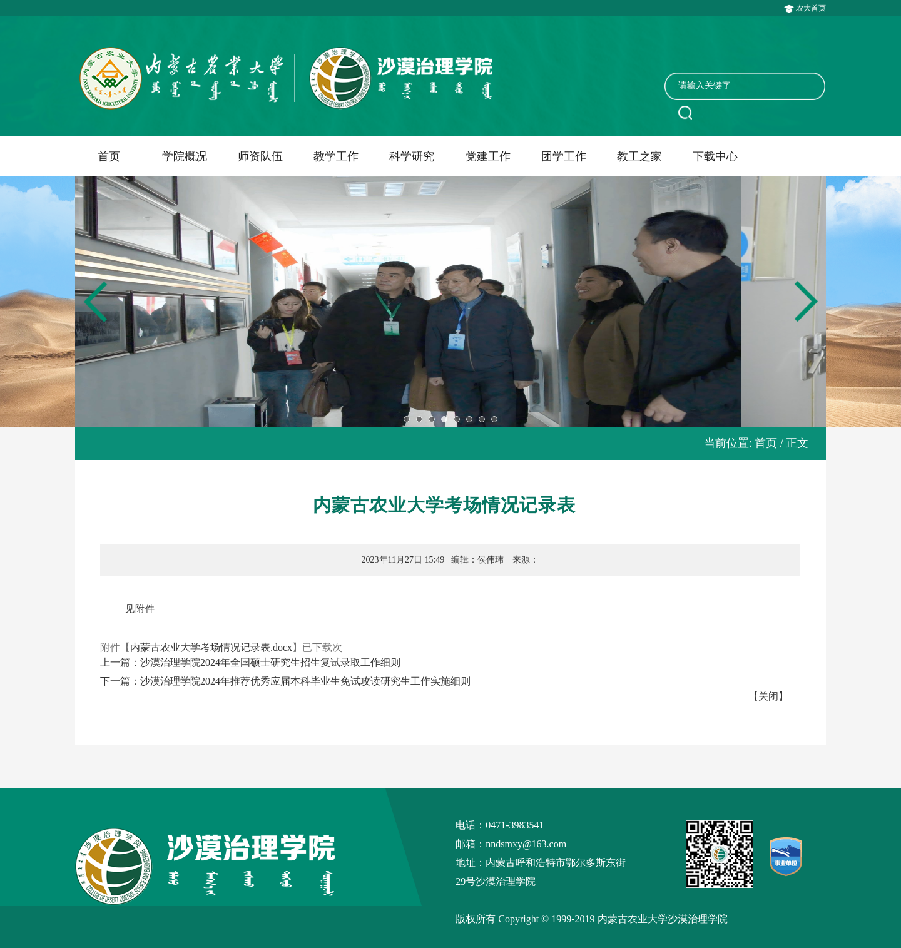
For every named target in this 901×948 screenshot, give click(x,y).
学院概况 (184, 156)
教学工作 (336, 156)
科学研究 (411, 156)
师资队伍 (260, 156)
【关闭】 (768, 696)
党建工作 (488, 156)
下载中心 (715, 156)
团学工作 (563, 156)
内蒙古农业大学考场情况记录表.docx (211, 647)
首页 (109, 156)
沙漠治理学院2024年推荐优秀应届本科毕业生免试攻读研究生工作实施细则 (305, 681)
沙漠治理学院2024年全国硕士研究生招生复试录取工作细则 (270, 662)
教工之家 (639, 156)
